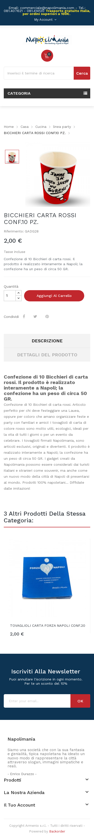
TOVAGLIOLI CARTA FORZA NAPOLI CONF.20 (47, 626)
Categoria (19, 93)
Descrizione (47, 340)
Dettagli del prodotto (47, 354)
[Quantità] (10, 295)
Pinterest (47, 316)
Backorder (57, 831)
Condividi (24, 316)
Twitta (35, 316)
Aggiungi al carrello (54, 296)
